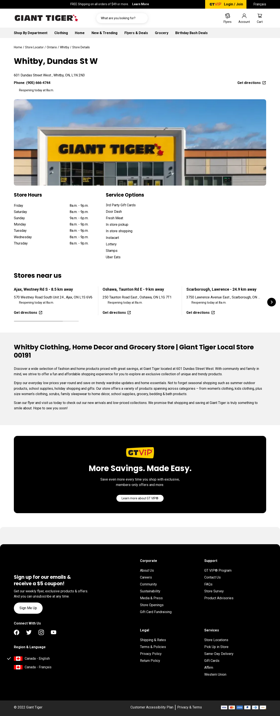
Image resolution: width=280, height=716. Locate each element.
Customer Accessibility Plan (151, 707)
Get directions (251, 83)
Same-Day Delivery (218, 654)
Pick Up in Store (216, 647)
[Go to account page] (244, 18)
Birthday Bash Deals (191, 33)
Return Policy (150, 661)
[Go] (140, 498)
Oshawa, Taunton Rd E (133, 289)
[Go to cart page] (259, 18)
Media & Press (151, 598)
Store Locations (216, 640)
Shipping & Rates (153, 640)
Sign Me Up (28, 608)
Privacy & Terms (189, 707)
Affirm (208, 668)
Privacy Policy (151, 654)
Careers (146, 577)
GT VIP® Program (218, 570)
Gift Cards (211, 661)
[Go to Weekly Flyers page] (227, 18)
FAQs (208, 584)
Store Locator (34, 47)
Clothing (61, 33)
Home (80, 33)
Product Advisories (218, 598)
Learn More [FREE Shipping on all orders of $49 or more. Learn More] (140, 4)
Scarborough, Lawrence (221, 289)
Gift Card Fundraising (156, 612)
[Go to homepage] (46, 18)
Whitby (64, 47)
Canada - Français (38, 667)
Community (148, 584)
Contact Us (212, 577)
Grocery (161, 33)
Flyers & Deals (136, 33)
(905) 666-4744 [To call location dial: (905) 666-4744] (38, 83)
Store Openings (152, 605)
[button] (271, 302)
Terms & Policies (153, 647)
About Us (147, 570)
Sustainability (150, 591)
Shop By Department (30, 33)
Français (259, 4)
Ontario (52, 47)
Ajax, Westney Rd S (43, 289)
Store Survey (214, 591)
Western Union (215, 674)
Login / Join (233, 4)
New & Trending (104, 33)
